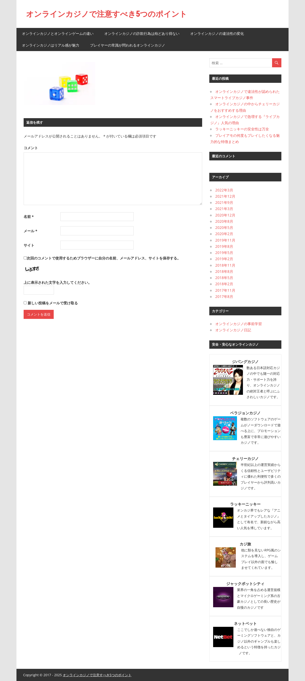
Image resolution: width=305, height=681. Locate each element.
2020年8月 (224, 221)
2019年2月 (224, 258)
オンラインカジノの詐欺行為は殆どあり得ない (141, 33)
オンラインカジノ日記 (233, 329)
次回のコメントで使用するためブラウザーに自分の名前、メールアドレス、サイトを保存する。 (104, 257)
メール (30, 230)
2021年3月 (224, 208)
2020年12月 (225, 214)
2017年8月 (224, 296)
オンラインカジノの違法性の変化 (217, 33)
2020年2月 (224, 233)
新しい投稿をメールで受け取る (53, 303)
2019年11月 (225, 240)
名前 (29, 216)
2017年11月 (225, 290)
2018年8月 (224, 271)
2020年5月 (224, 227)
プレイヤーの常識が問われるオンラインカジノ (127, 45)
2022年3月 (224, 189)
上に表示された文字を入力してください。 (58, 282)
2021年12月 (225, 196)
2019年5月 (224, 252)
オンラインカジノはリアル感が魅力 (50, 45)
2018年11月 (225, 265)
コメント (31, 147)
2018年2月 (224, 283)
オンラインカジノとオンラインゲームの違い (58, 33)
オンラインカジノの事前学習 (238, 323)
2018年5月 (224, 277)
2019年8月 (224, 246)
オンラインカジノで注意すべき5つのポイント (106, 13)
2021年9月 (224, 202)
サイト (29, 245)
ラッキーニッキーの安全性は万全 (242, 128)
